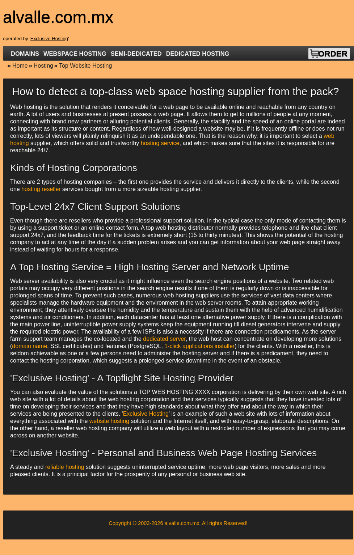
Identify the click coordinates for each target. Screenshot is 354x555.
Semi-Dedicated (136, 53)
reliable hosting (64, 467)
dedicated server (164, 339)
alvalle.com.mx (182, 523)
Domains (25, 53)
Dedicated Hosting (197, 53)
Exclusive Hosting (49, 38)
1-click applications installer (199, 346)
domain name (29, 346)
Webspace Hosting (74, 53)
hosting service (160, 143)
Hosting (43, 66)
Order (332, 53)
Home (20, 66)
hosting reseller (41, 189)
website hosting (109, 421)
